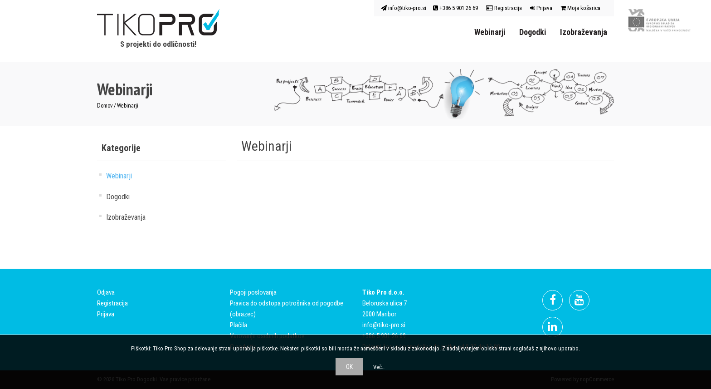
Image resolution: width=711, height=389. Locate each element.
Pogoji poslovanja (253, 292)
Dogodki (532, 32)
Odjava (106, 292)
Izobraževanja (583, 32)
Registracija (504, 8)
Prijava (541, 8)
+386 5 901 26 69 (455, 8)
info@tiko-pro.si (403, 8)
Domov (104, 105)
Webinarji (490, 32)
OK (349, 366)
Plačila (238, 325)
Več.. (379, 367)
